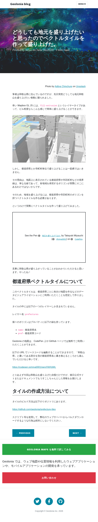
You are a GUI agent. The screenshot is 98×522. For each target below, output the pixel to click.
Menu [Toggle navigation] (82, 4)
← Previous (23, 433)
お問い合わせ (49, 477)
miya (28, 50)
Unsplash (81, 86)
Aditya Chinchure (63, 86)
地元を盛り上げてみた (51, 236)
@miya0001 (61, 239)
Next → (77, 433)
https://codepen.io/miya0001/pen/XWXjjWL (34, 367)
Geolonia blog (20, 4)
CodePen (78, 239)
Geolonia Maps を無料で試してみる (49, 449)
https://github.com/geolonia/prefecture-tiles (34, 409)
